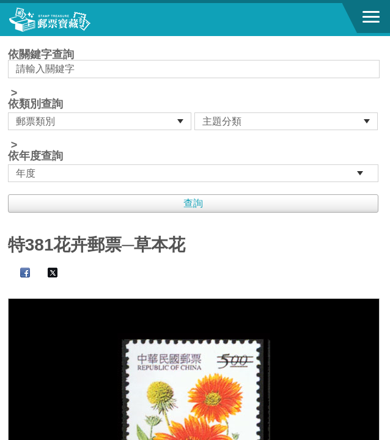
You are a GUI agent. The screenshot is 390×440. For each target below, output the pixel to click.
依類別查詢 (35, 103)
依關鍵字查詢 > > (195, 115)
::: (12, 41)
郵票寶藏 (76, 19)
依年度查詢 (35, 155)
